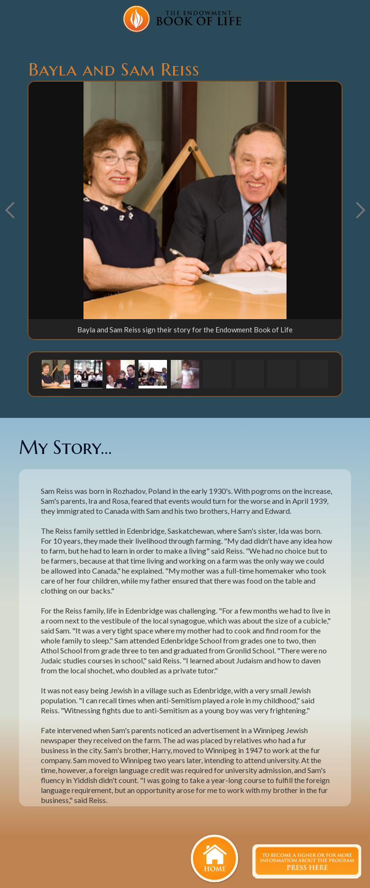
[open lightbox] (185, 200)
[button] (56, 373)
